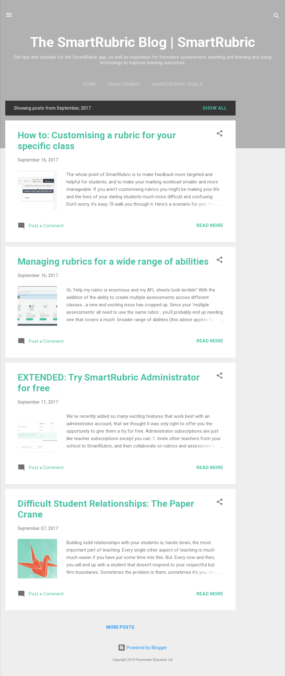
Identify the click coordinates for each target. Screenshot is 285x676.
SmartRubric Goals (177, 84)
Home (89, 84)
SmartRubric (124, 84)
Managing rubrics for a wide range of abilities (113, 261)
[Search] (276, 16)
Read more (209, 225)
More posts (120, 627)
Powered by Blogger (142, 647)
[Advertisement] (260, 193)
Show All (215, 108)
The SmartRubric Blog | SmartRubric (142, 42)
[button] (219, 134)
